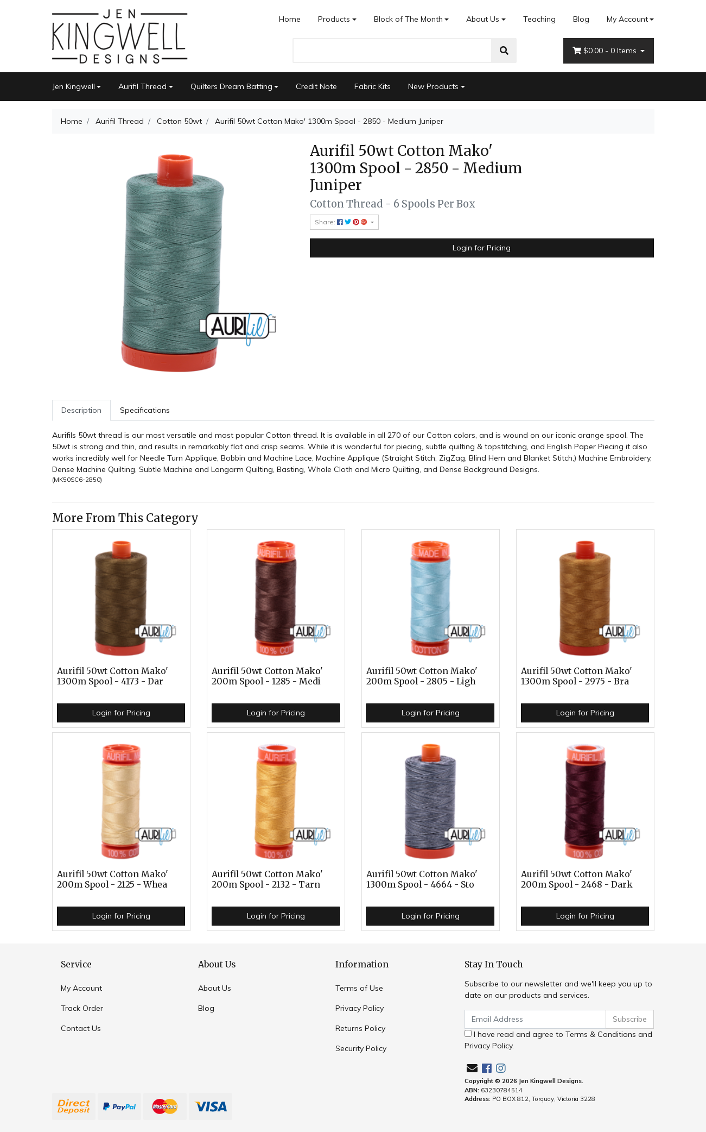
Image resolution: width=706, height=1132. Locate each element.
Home (290, 19)
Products (334, 19)
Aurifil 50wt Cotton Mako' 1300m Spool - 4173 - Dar (112, 676)
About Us (482, 19)
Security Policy (360, 1048)
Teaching (539, 19)
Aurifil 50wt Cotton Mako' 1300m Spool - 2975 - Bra (576, 676)
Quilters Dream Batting (231, 86)
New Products (433, 86)
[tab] (81, 410)
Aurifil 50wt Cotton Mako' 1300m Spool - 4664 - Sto (422, 879)
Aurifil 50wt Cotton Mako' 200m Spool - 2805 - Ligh (422, 676)
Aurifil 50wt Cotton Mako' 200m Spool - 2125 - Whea (112, 879)
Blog (581, 19)
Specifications (145, 410)
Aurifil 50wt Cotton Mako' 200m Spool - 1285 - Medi (267, 676)
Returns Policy (360, 1028)
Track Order (82, 1008)
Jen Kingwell (73, 86)
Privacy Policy (359, 1008)
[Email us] (472, 1068)
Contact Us (81, 1028)
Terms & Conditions (600, 1034)
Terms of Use (359, 988)
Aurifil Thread (142, 86)
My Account (81, 988)
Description (81, 410)
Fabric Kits (372, 86)
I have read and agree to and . (558, 1040)
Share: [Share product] (342, 222)
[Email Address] (536, 1019)
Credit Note (316, 86)
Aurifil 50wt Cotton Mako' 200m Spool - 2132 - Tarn (267, 879)
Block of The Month (408, 19)
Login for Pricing (482, 248)
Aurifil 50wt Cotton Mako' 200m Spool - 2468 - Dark (577, 879)
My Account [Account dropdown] (627, 19)
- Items (606, 50)
